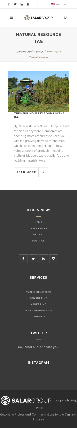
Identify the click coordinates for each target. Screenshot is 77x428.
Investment (39, 228)
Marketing (38, 304)
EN (55, 4)
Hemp (38, 222)
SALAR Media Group (29, 51)
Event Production (38, 310)
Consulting (38, 298)
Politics (38, 240)
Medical (38, 234)
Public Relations (38, 292)
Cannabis (38, 316)
